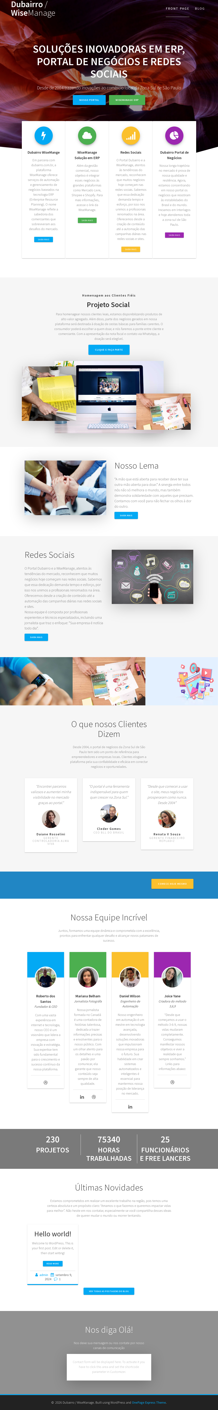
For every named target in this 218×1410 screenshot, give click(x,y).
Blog (200, 8)
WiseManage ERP (127, 100)
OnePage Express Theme (149, 1402)
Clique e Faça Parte (109, 349)
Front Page (177, 8)
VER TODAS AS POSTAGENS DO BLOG (109, 1291)
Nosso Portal (89, 100)
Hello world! (52, 1233)
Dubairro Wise (33, 8)
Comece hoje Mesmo (172, 883)
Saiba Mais (43, 239)
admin (43, 1275)
